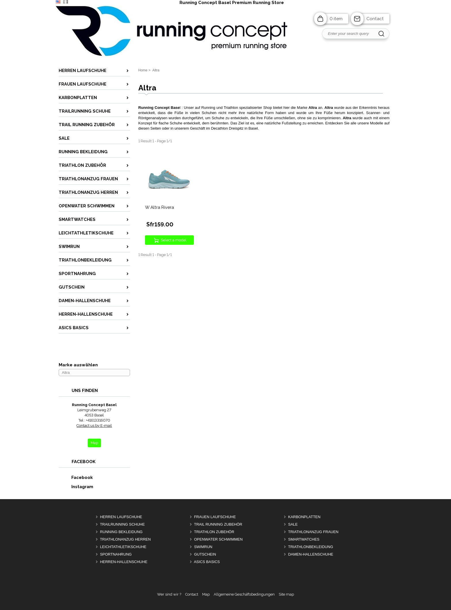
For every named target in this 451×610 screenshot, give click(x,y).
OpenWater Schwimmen (218, 539)
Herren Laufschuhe (121, 517)
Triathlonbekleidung (310, 547)
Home (143, 70)
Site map (286, 594)
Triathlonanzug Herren (125, 539)
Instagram (76, 487)
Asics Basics (207, 562)
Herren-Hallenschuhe (124, 562)
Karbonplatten (304, 517)
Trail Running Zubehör (218, 524)
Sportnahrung (116, 554)
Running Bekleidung (121, 532)
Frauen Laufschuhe (215, 517)
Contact (375, 18)
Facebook (76, 477)
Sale (293, 524)
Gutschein (205, 554)
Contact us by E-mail (94, 425)
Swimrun (203, 547)
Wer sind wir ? (169, 594)
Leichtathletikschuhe (123, 547)
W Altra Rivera (159, 207)
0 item (336, 18)
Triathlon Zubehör (214, 532)
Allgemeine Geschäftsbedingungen (244, 594)
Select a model (173, 240)
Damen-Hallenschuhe (310, 554)
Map (206, 594)
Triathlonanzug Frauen (313, 532)
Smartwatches (304, 539)
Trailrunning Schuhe (122, 524)
